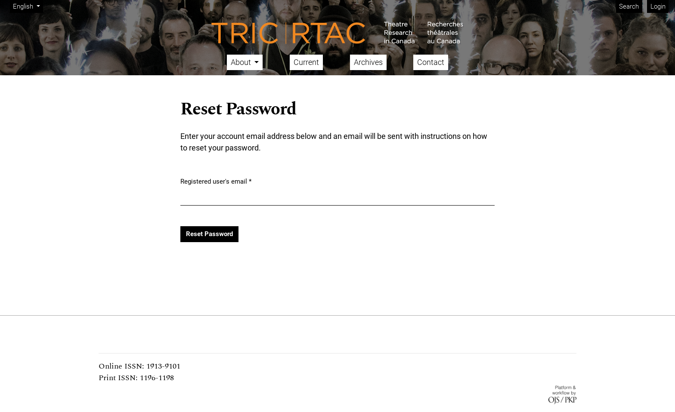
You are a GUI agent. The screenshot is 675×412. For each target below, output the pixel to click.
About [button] (242, 62)
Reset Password (209, 234)
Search (629, 6)
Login (658, 6)
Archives (368, 62)
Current (306, 62)
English (27, 5)
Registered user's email (215, 181)
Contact (430, 62)
